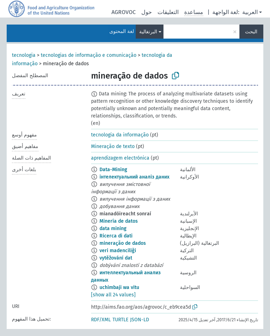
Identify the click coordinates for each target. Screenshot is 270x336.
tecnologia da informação (120, 135)
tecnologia (24, 55)
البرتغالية (148, 32)
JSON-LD (139, 320)
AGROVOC (123, 12)
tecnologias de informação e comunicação (88, 55)
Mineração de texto (113, 146)
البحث (251, 32)
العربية (250, 12)
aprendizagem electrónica (120, 158)
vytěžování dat (115, 258)
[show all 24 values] (113, 295)
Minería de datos (118, 221)
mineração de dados (122, 243)
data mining (113, 228)
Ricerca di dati (116, 236)
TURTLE (120, 320)
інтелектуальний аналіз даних (134, 177)
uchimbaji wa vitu (119, 287)
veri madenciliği (117, 251)
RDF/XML (101, 320)
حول (146, 12)
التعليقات (168, 12)
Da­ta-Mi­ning (113, 170)
